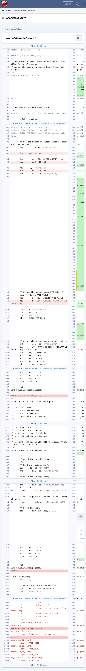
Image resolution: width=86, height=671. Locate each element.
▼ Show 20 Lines (58, 123)
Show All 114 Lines (39, 598)
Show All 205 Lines (39, 368)
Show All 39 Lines (39, 46)
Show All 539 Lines (39, 123)
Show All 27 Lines (39, 423)
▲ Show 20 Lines (20, 123)
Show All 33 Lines (39, 664)
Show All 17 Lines (39, 481)
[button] (83, 4)
